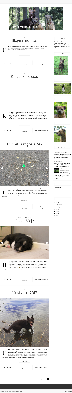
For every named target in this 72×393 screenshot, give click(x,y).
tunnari (65, 192)
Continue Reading (25, 56)
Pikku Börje (24, 221)
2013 (57, 213)
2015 (57, 209)
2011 (56, 217)
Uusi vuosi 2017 (24, 293)
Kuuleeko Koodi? (24, 76)
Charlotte (41, 64)
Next (47, 168)
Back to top (68, 391)
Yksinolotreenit (58, 151)
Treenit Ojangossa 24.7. (24, 144)
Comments (24, 63)
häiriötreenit (20, 141)
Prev (2, 168)
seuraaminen (58, 192)
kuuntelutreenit (29, 141)
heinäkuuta (59, 208)
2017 (57, 202)
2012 (57, 215)
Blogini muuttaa (24, 40)
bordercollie (27, 217)
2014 (57, 211)
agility (21, 217)
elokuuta (59, 204)
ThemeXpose (11, 391)
